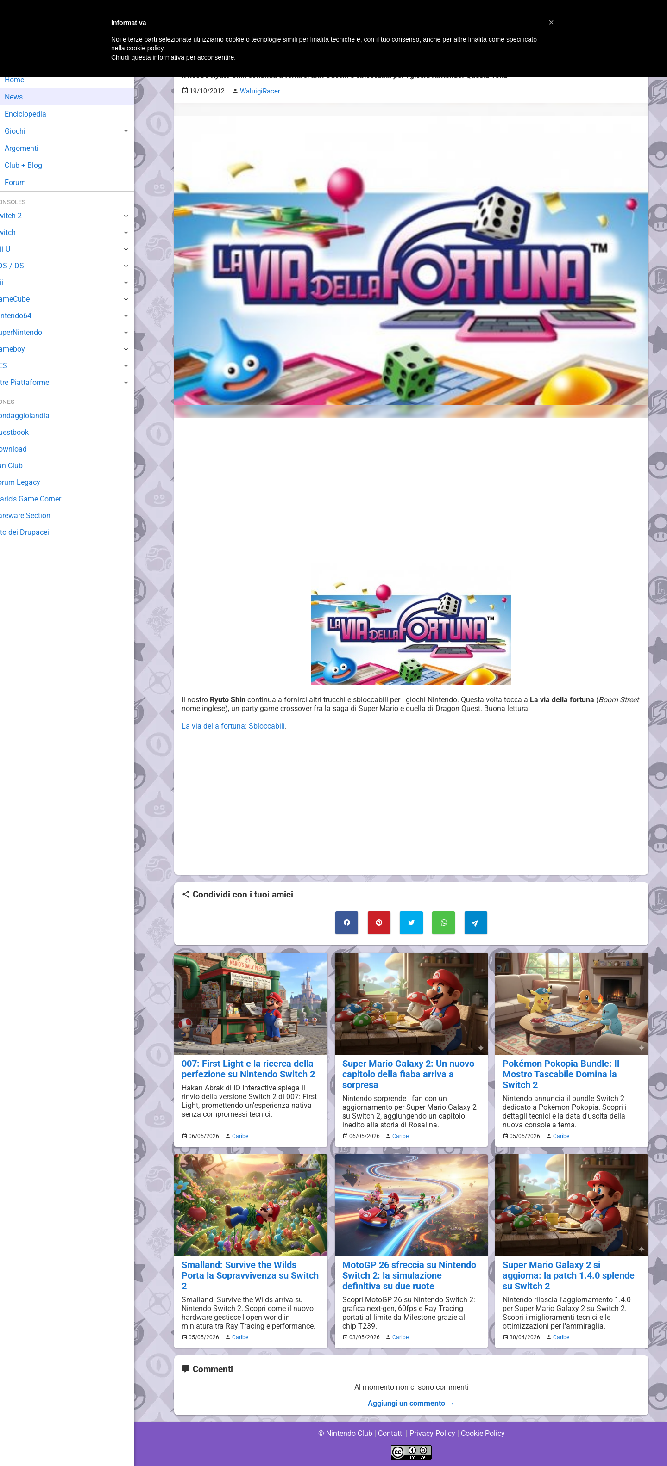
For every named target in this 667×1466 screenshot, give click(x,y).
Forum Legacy (30, 482)
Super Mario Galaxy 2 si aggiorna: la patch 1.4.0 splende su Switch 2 (571, 1269)
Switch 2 (21, 215)
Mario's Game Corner (41, 499)
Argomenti (30, 148)
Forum (23, 182)
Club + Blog (31, 165)
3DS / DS (22, 265)
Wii (12, 282)
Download (23, 449)
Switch (18, 232)
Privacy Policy (432, 1433)
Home (22, 79)
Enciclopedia (34, 114)
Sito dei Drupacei (35, 532)
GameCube (25, 299)
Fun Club (21, 465)
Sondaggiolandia (35, 415)
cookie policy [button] (144, 48)
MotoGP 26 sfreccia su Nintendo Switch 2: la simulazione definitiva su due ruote (410, 1274)
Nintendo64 (26, 315)
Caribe (239, 1135)
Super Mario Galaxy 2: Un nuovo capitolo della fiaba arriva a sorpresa (406, 1073)
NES (14, 365)
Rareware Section (36, 515)
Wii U (15, 249)
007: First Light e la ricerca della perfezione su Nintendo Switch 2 (246, 1067)
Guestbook (25, 432)
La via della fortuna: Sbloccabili (233, 725)
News (22, 97)
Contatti (391, 1433)
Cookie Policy (482, 1433)
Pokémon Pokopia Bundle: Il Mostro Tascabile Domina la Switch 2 (559, 1073)
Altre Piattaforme (35, 382)
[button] (551, 22)
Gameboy (23, 349)
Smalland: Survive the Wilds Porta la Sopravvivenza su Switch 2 (249, 1269)
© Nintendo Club (345, 1433)
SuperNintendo (32, 332)
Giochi (23, 131)
